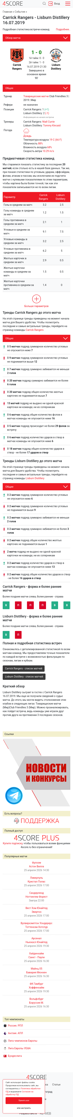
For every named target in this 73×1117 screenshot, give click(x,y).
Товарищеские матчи (36, 96)
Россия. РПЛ (13, 1025)
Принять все (24, 1100)
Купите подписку (13, 843)
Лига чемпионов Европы (20, 1040)
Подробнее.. (63, 29)
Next (66, 772)
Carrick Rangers (35, 329)
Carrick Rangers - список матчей (23, 668)
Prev (7, 772)
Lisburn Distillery (35, 478)
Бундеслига (13, 1055)
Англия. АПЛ (13, 1033)
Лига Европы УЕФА (17, 1048)
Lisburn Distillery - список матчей (24, 676)
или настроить (24, 1108)
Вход (54, 3)
